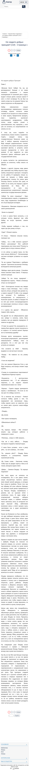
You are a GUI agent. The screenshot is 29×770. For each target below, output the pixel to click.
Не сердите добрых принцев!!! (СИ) (11, 35)
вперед (18, 50)
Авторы (3, 753)
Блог (2, 751)
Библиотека (4, 748)
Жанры (3, 750)
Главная (4, 33)
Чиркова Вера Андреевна (14, 33)
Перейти (17, 715)
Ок (11, 768)
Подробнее (16, 768)
